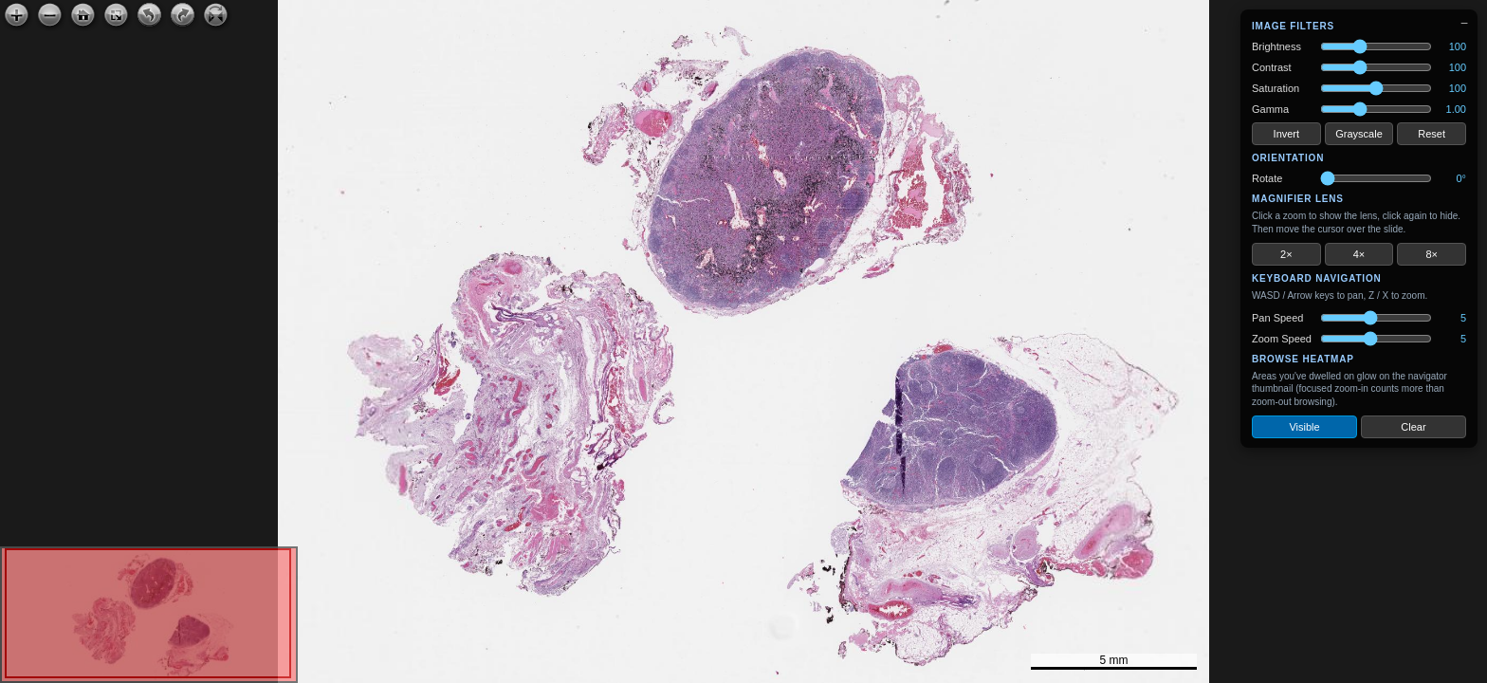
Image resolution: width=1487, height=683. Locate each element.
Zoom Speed (1282, 338)
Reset (1431, 133)
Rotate (1267, 178)
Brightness (1276, 46)
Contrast (1272, 67)
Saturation (1275, 88)
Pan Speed (1277, 317)
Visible (1304, 427)
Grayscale (1359, 133)
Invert (1287, 133)
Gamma (1270, 109)
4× (1359, 254)
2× (1286, 254)
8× (1431, 254)
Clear (1413, 427)
